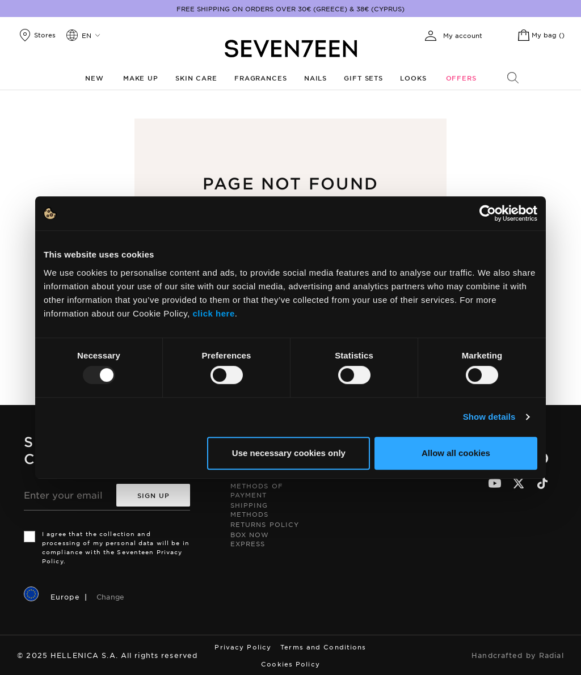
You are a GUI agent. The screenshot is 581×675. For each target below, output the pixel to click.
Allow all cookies (456, 453)
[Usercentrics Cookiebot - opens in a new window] (487, 213)
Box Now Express (250, 538)
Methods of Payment (256, 490)
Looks (413, 78)
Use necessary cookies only (289, 453)
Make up (140, 78)
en (86, 35)
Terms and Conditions (323, 647)
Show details (489, 416)
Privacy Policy (242, 647)
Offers (461, 78)
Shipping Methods (249, 509)
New (94, 78)
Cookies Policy (290, 664)
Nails (315, 78)
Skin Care (196, 78)
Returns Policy (264, 524)
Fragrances (260, 78)
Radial (551, 655)
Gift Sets (363, 78)
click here (214, 313)
